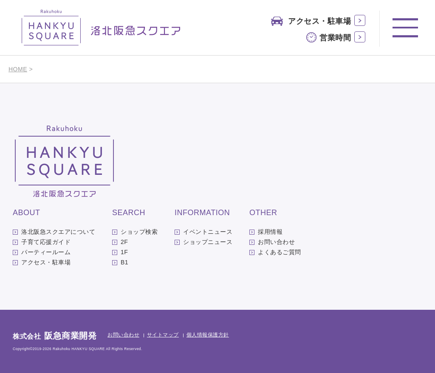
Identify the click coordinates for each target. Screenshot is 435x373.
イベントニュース (207, 231)
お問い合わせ (276, 241)
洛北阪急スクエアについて (58, 231)
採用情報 (270, 231)
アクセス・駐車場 (319, 21)
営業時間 (335, 38)
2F (124, 241)
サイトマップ (163, 335)
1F (124, 252)
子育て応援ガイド (46, 241)
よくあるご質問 (279, 252)
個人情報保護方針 (207, 335)
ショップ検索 (139, 231)
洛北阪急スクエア (101, 27)
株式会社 (54, 336)
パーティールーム (46, 252)
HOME (17, 69)
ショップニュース (207, 241)
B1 (124, 262)
